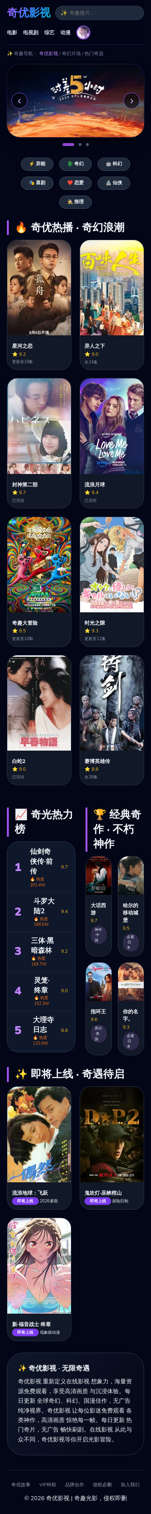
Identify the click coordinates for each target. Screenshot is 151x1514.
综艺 (49, 32)
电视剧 (30, 32)
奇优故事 (20, 1485)
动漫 (65, 32)
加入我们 (130, 1485)
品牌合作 (74, 1485)
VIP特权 (47, 1485)
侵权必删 (102, 1485)
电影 (12, 32)
